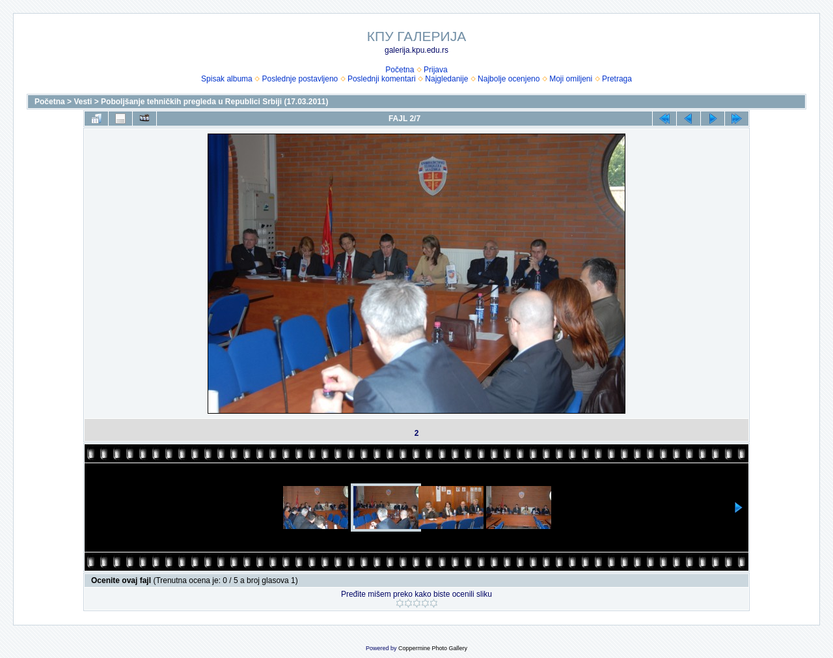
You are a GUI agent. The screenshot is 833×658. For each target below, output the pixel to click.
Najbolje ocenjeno (508, 78)
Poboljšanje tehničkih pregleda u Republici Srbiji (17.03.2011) (214, 101)
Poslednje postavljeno (300, 78)
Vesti (83, 101)
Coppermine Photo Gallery (432, 648)
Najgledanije (446, 78)
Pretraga (617, 78)
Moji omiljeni (570, 78)
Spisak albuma (227, 78)
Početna (399, 69)
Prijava (436, 69)
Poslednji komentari (382, 78)
